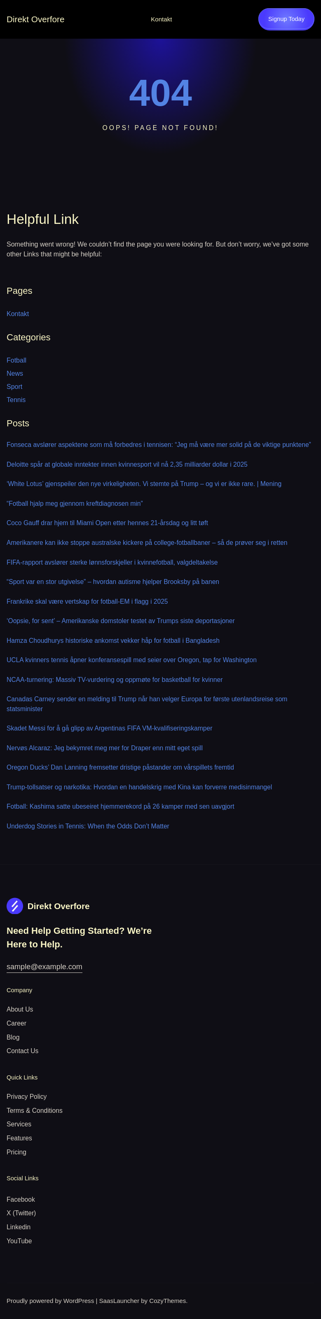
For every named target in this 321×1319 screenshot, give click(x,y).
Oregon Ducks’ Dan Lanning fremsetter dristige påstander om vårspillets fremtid (120, 767)
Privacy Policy (27, 1096)
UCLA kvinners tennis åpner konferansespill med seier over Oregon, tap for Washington (132, 659)
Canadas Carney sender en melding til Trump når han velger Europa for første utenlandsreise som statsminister (147, 704)
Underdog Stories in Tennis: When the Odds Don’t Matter (88, 826)
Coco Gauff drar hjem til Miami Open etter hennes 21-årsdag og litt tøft (107, 522)
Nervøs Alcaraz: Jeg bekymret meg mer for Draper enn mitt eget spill (105, 747)
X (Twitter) (21, 1213)
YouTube (19, 1241)
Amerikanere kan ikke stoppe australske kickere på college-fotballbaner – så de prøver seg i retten (147, 542)
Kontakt (161, 19)
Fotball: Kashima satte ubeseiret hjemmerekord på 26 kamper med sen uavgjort (120, 806)
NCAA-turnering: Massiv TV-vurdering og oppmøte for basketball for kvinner (115, 679)
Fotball (16, 360)
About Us (20, 1009)
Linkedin (18, 1227)
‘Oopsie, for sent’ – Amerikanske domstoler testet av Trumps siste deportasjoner (121, 620)
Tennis (16, 399)
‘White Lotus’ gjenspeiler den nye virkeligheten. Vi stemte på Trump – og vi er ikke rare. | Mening (144, 483)
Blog (13, 1037)
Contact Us (22, 1050)
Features (19, 1138)
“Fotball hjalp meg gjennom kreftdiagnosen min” (75, 503)
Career (16, 1023)
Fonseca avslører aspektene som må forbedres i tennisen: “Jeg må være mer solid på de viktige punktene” (159, 444)
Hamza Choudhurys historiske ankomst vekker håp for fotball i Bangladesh (113, 640)
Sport (14, 386)
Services (19, 1124)
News (15, 373)
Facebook (21, 1199)
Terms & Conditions (35, 1110)
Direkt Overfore (35, 19)
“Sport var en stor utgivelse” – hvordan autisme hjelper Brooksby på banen (113, 581)
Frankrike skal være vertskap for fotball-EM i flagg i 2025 (87, 601)
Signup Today (286, 19)
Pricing (16, 1152)
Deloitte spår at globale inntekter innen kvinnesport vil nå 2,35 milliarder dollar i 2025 (127, 464)
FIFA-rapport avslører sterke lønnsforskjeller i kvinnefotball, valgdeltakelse (112, 562)
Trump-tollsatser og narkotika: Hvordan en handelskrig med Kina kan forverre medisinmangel (139, 787)
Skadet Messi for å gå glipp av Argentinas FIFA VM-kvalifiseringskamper (109, 728)
